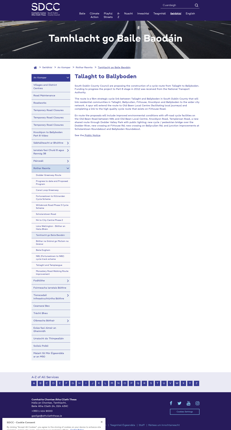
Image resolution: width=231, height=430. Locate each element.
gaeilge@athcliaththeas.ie (47, 416)
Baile (82, 13)
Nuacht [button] (128, 13)
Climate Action (94, 15)
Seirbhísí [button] (175, 13)
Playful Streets (108, 15)
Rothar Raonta (84, 67)
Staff (142, 425)
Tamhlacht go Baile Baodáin (114, 67)
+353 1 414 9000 (42, 411)
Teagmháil (159, 13)
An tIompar (63, 67)
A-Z (118, 15)
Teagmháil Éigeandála (122, 425)
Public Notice (92, 135)
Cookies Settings (185, 412)
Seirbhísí (47, 67)
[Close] (102, 427)
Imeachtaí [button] (143, 13)
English (190, 13)
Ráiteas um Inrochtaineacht (164, 425)
